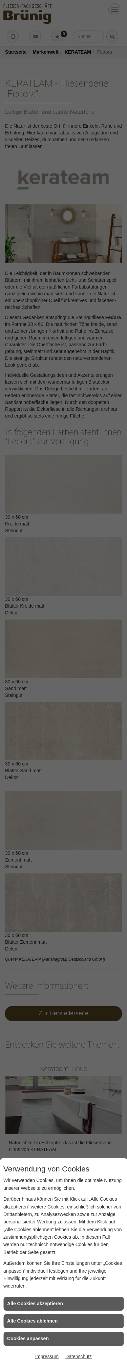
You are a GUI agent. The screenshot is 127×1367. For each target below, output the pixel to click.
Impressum (47, 1356)
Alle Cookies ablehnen (32, 1321)
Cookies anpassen (28, 1338)
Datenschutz (78, 1356)
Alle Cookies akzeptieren (35, 1303)
